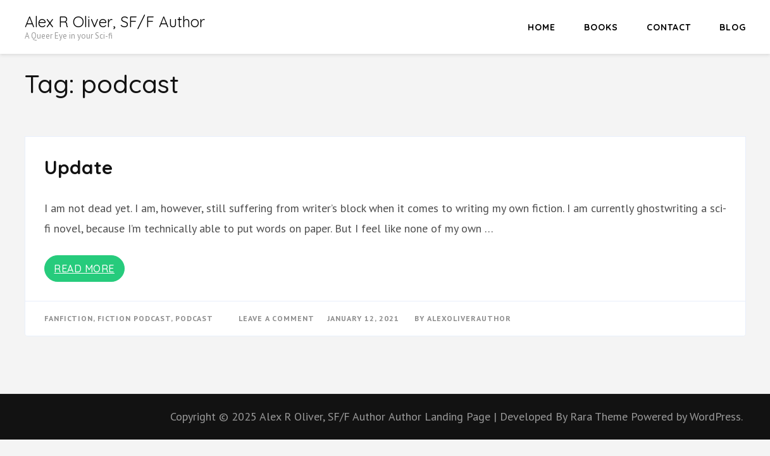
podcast (194, 318)
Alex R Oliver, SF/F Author (115, 21)
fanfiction (68, 318)
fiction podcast (134, 318)
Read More (84, 268)
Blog (732, 27)
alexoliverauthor (469, 318)
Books (601, 27)
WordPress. (716, 416)
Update (78, 167)
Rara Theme (600, 416)
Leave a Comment (276, 318)
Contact (669, 27)
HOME (542, 27)
